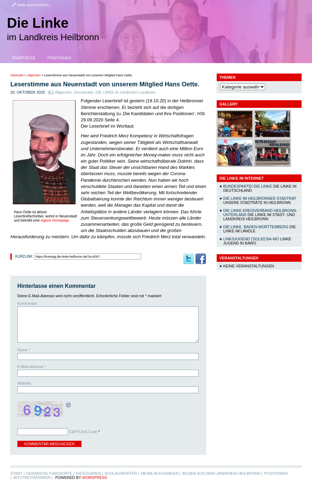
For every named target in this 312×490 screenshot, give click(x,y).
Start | (17, 473)
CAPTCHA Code (83, 432)
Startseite (23, 58)
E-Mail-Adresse (31, 366)
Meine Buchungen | (161, 473)
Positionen (59, 58)
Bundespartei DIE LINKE (247, 186)
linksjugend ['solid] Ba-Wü (251, 239)
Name (23, 350)
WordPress (94, 477)
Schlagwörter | (122, 473)
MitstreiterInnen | (32, 477)
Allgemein (34, 75)
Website (24, 383)
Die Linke (38, 23)
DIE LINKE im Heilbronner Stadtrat (259, 198)
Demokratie (83, 92)
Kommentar (27, 303)
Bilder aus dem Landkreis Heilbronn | (222, 473)
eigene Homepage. (55, 220)
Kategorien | (89, 473)
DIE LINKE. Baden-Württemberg (255, 227)
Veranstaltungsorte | (50, 473)
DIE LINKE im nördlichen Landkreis (125, 92)
